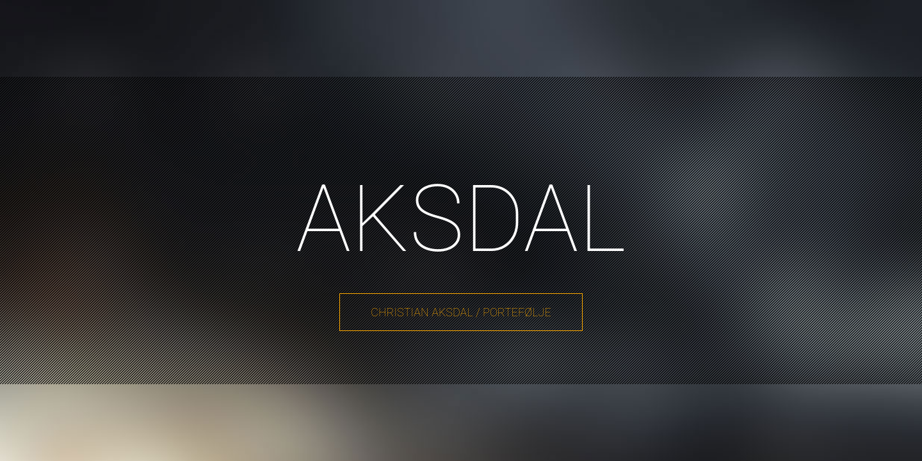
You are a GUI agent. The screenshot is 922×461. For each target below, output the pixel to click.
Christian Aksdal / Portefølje (461, 312)
